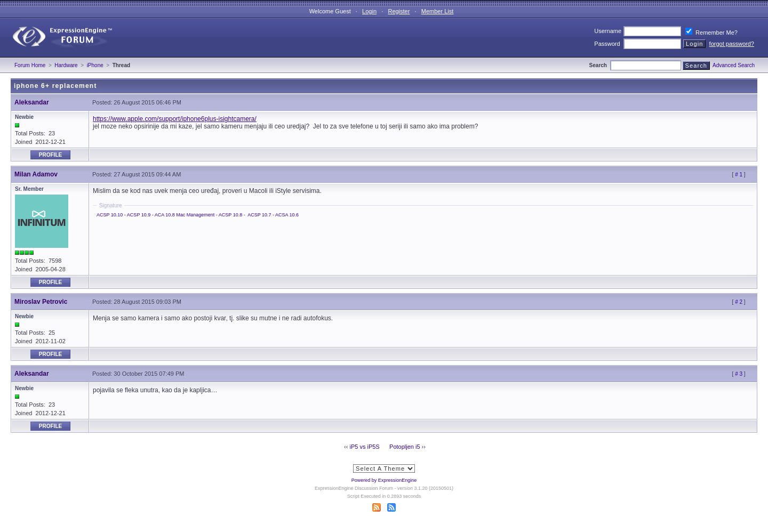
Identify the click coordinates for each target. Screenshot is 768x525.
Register (399, 11)
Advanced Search (734, 65)
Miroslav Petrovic (40, 301)
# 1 (738, 174)
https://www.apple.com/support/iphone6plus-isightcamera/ (175, 119)
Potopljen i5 (404, 446)
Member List (437, 11)
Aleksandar (31, 102)
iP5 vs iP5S (364, 446)
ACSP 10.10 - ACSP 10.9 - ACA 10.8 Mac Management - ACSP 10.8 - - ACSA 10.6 (198, 214)
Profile (50, 155)
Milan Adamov (36, 174)
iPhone (95, 65)
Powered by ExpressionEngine (384, 480)
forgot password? (731, 44)
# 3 (738, 374)
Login (369, 11)
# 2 (738, 302)
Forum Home (29, 65)
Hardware (65, 65)
